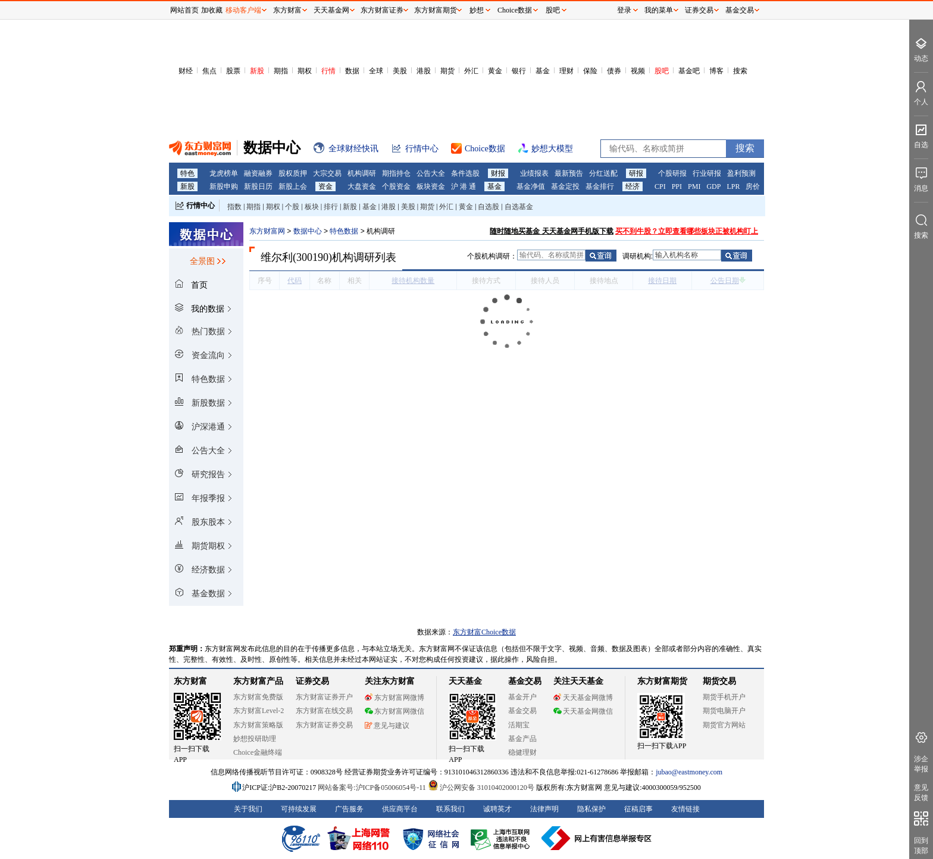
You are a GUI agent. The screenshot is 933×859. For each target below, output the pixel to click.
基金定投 (565, 186)
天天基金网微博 (583, 697)
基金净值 (530, 186)
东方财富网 (267, 231)
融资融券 (258, 173)
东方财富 (190, 681)
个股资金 (396, 186)
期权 (305, 71)
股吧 (662, 71)
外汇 (471, 71)
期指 (281, 71)
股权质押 (292, 173)
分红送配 (603, 173)
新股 (257, 71)
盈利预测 (741, 173)
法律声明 (544, 809)
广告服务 (349, 809)
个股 (292, 207)
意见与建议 (387, 725)
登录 (624, 10)
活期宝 (519, 725)
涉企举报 (921, 764)
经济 (632, 186)
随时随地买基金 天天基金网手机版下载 (551, 231)
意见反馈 (921, 792)
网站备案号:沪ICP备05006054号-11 (373, 787)
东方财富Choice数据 (484, 632)
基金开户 (522, 697)
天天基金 (465, 681)
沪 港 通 (463, 186)
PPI (677, 186)
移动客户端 (243, 10)
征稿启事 (638, 809)
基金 (543, 71)
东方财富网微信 (394, 711)
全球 (376, 71)
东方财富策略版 (258, 725)
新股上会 (292, 186)
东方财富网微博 (394, 697)
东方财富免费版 (258, 697)
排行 (331, 207)
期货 (447, 71)
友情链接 (685, 809)
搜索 (740, 71)
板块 (312, 207)
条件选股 (465, 173)
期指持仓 (396, 173)
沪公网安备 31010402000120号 (481, 787)
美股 (400, 71)
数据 (352, 71)
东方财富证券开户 (324, 697)
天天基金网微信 (583, 711)
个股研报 (672, 173)
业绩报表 (534, 173)
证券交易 (699, 10)
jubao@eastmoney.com (689, 772)
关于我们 (248, 809)
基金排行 (600, 186)
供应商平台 (400, 809)
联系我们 (450, 809)
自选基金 (519, 207)
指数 (234, 207)
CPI (660, 186)
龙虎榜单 (223, 173)
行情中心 (200, 205)
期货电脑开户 (724, 711)
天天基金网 (331, 10)
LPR (733, 186)
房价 (753, 186)
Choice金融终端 (257, 752)
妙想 (476, 10)
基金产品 (522, 738)
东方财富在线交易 (324, 711)
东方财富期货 (662, 681)
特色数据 (344, 231)
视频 (638, 71)
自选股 (488, 207)
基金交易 (522, 711)
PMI (694, 186)
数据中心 (307, 231)
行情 (328, 71)
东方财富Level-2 (258, 711)
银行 (519, 71)
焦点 (209, 71)
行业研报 (707, 173)
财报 (498, 173)
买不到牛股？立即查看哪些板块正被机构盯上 (686, 231)
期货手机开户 (724, 697)
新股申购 (223, 186)
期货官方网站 (724, 725)
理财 (566, 71)
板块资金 (431, 186)
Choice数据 (514, 10)
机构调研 (361, 173)
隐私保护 (591, 809)
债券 (614, 71)
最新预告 (569, 173)
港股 (424, 71)
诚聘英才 (497, 809)
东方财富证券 (382, 10)
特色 (187, 173)
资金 (325, 186)
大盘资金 (361, 186)
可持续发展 (299, 809)
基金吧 (689, 71)
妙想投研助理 (254, 738)
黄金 (495, 71)
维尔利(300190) (296, 257)
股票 (233, 71)
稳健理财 (522, 752)
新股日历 (258, 186)
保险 (590, 71)
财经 (186, 71)
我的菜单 (658, 10)
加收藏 (212, 10)
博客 (716, 71)
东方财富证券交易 (324, 725)
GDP (713, 186)
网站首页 (184, 10)
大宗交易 (327, 173)
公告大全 (431, 173)
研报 (636, 173)
